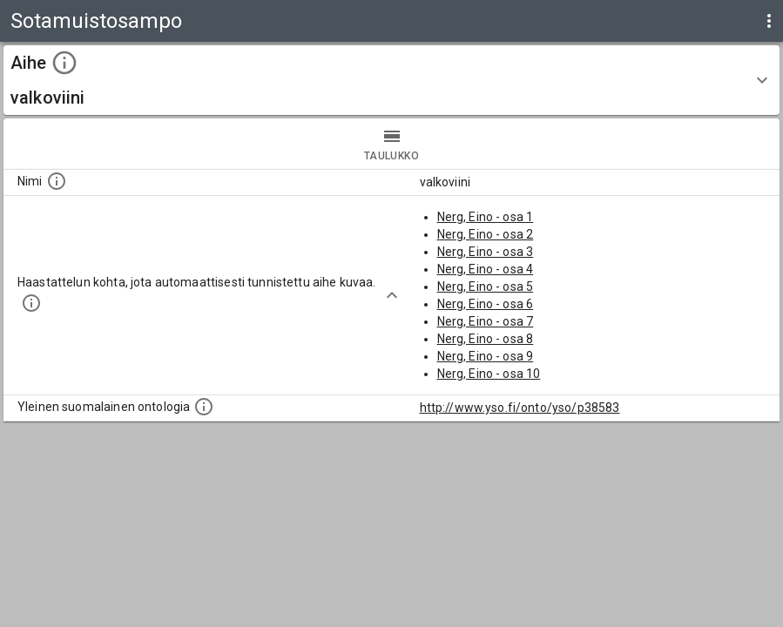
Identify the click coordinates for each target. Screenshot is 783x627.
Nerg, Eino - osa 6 (485, 304)
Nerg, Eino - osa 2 (485, 234)
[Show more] (392, 295)
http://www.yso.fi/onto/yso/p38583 (520, 408)
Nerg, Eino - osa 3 (485, 252)
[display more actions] (769, 21)
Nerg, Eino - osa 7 (485, 321)
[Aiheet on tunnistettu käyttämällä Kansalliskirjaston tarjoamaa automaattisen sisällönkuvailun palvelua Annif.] (31, 303)
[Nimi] (57, 181)
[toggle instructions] (64, 63)
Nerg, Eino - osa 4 (485, 269)
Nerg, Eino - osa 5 (485, 286)
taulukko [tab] (391, 143)
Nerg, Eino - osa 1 (485, 217)
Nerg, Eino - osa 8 (485, 339)
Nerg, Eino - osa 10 (489, 374)
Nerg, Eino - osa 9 (485, 356)
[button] (391, 80)
